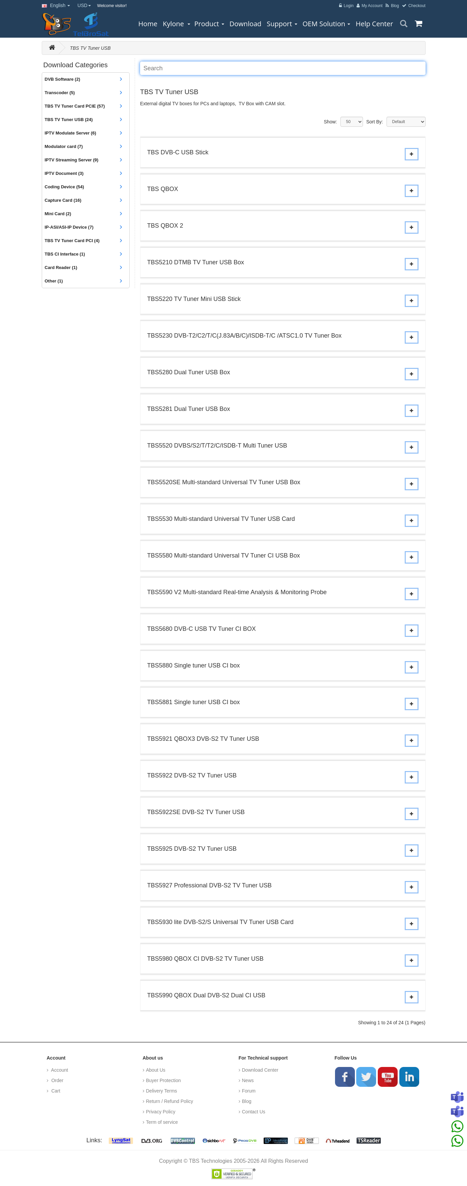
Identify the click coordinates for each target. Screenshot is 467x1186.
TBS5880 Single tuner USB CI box (193, 665)
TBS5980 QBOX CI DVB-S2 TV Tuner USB (205, 958)
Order (57, 1080)
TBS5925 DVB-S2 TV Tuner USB (192, 848)
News (248, 1080)
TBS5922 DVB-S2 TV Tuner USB (192, 775)
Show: (330, 121)
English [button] (56, 5)
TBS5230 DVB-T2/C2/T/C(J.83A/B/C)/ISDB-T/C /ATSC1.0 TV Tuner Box (244, 335)
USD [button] (84, 5)
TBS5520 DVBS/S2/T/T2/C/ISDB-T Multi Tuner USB (217, 445)
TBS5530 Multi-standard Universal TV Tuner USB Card (221, 518)
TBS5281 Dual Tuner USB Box (188, 409)
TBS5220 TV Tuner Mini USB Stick (194, 299)
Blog (247, 1101)
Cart (55, 1091)
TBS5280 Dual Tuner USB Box (188, 372)
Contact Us (253, 1111)
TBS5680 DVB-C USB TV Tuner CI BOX (201, 628)
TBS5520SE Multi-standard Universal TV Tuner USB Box (223, 482)
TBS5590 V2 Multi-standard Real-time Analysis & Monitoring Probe (237, 592)
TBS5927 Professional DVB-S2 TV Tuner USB (209, 885)
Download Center (260, 1070)
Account (59, 1070)
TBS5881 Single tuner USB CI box (193, 702)
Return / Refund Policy (169, 1101)
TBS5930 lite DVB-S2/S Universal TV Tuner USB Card (220, 922)
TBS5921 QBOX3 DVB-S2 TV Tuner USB (203, 738)
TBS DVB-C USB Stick (177, 152)
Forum (249, 1091)
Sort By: (374, 121)
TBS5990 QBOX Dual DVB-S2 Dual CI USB (206, 995)
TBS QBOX (162, 189)
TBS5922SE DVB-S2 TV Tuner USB (196, 812)
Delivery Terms (161, 1091)
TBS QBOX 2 (165, 225)
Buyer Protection (163, 1080)
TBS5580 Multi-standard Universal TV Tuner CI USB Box (223, 555)
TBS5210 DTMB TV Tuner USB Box (195, 262)
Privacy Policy (160, 1111)
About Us (156, 1070)
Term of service (162, 1122)
